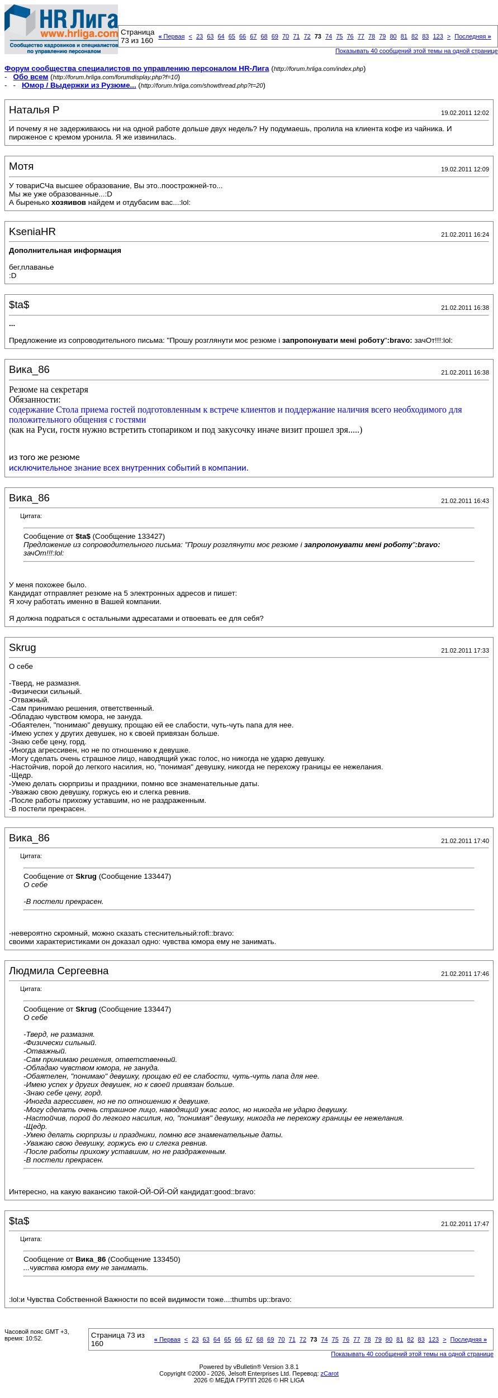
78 (371, 36)
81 (404, 36)
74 (328, 36)
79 (382, 36)
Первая (171, 36)
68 (263, 36)
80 (393, 36)
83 (425, 36)
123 (438, 36)
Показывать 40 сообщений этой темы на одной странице (416, 50)
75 (339, 36)
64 (220, 36)
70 (285, 36)
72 (306, 36)
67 (253, 36)
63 (210, 36)
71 (296, 36)
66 (242, 36)
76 (350, 36)
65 (232, 36)
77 (361, 36)
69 (275, 36)
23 (199, 36)
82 (414, 36)
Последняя (472, 36)
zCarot (330, 1373)
